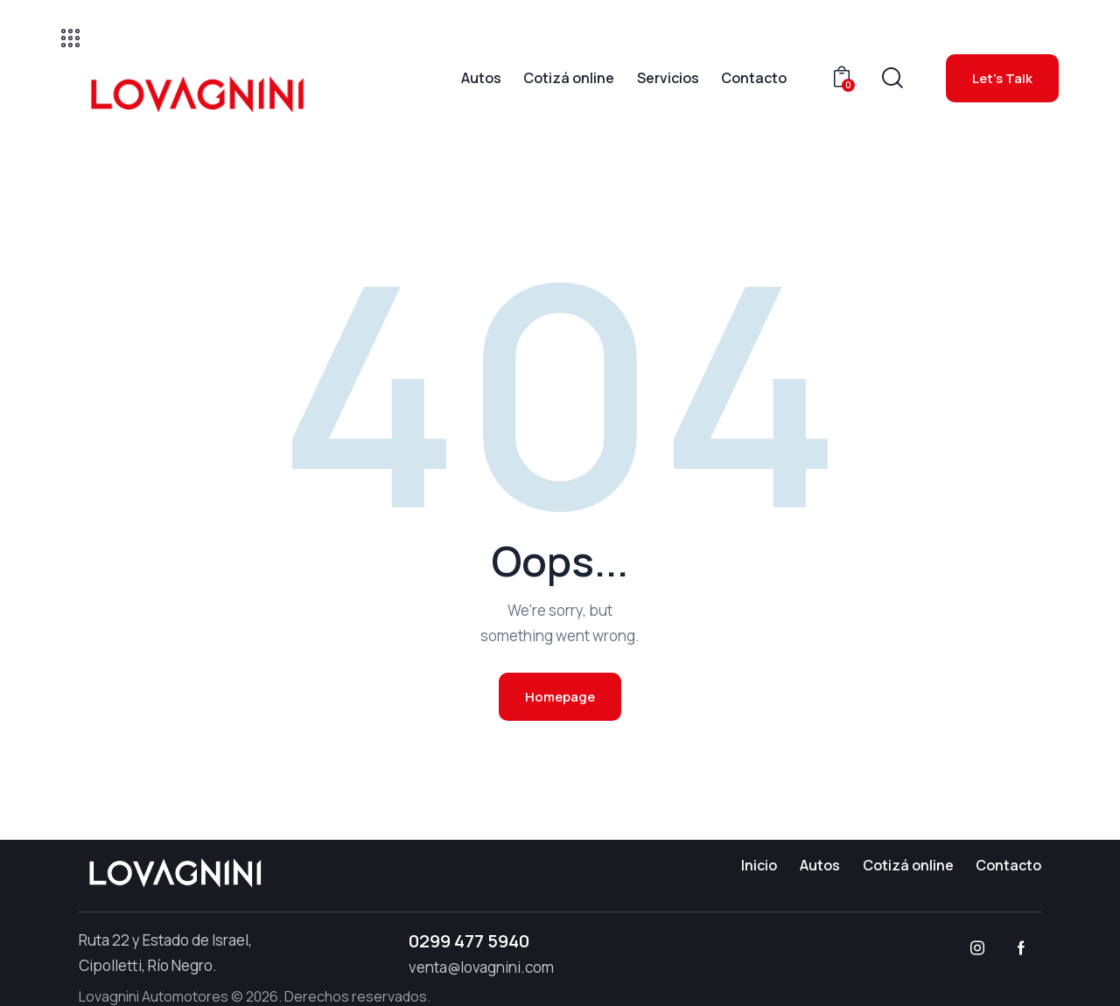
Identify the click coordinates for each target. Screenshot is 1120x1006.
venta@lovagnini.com (481, 967)
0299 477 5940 (469, 941)
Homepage (560, 697)
